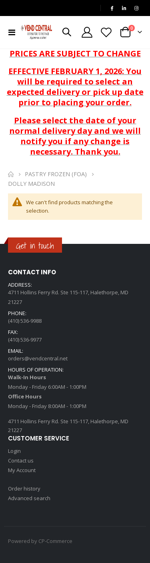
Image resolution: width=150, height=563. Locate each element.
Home (11, 174)
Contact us (21, 460)
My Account (22, 470)
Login (14, 450)
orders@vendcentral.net (38, 358)
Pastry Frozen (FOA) (56, 174)
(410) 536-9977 (25, 339)
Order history (24, 488)
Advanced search (29, 498)
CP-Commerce (55, 541)
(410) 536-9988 (25, 320)
